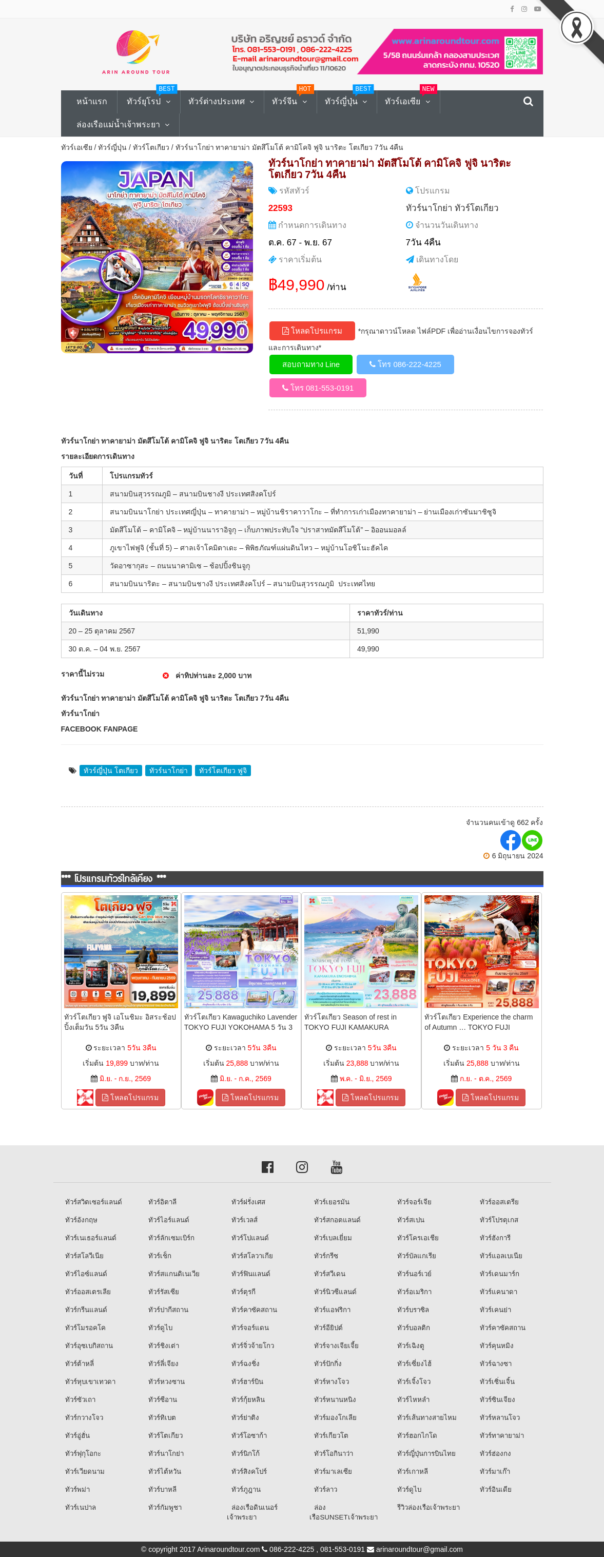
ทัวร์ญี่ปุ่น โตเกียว (111, 770)
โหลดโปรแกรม (312, 330)
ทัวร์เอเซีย (76, 147)
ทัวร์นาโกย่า (429, 208)
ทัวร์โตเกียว (151, 147)
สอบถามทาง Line (311, 364)
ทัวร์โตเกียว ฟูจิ (223, 770)
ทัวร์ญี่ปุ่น (112, 147)
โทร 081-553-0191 (318, 387)
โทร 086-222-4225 (405, 364)
